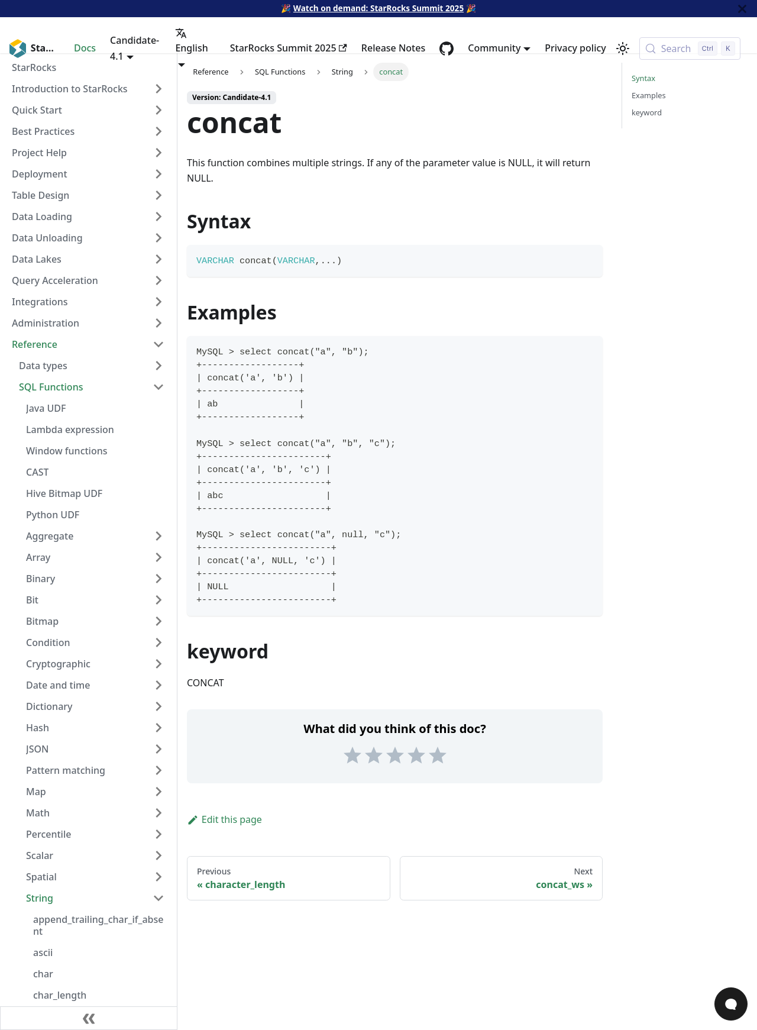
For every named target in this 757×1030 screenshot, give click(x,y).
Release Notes (393, 47)
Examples (649, 95)
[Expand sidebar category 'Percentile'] (158, 834)
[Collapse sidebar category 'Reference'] (158, 344)
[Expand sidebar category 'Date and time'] (158, 685)
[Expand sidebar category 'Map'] (158, 791)
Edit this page (224, 819)
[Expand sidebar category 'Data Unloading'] (158, 237)
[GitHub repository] (446, 48)
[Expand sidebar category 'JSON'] (158, 749)
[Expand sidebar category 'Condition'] (158, 642)
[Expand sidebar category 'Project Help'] (158, 152)
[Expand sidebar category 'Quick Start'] (158, 110)
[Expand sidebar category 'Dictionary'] (158, 706)
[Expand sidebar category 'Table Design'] (158, 195)
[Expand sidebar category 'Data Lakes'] (158, 259)
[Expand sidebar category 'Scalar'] (158, 855)
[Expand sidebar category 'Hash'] (158, 727)
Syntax (643, 78)
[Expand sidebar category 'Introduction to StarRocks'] (158, 88)
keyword (647, 112)
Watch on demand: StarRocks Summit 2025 (378, 8)
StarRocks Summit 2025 (288, 47)
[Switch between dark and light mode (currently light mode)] (622, 48)
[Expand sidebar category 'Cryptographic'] (158, 663)
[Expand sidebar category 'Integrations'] (158, 301)
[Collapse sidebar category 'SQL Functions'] (158, 386)
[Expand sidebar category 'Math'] (158, 812)
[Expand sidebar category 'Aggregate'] (158, 536)
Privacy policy (575, 47)
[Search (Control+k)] (689, 48)
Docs (85, 47)
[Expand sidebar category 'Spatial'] (158, 876)
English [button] (191, 40)
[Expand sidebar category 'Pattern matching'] (158, 770)
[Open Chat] (731, 1004)
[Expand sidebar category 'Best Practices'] (158, 131)
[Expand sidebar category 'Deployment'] (158, 173)
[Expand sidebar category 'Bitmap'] (158, 621)
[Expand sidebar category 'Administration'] (158, 323)
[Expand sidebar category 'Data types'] (158, 365)
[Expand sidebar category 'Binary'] (158, 578)
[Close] (742, 8)
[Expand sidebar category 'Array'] (158, 557)
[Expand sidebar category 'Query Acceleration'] (158, 280)
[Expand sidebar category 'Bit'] (158, 599)
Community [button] (494, 47)
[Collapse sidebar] (88, 1018)
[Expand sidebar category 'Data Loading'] (158, 216)
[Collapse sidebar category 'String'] (158, 898)
